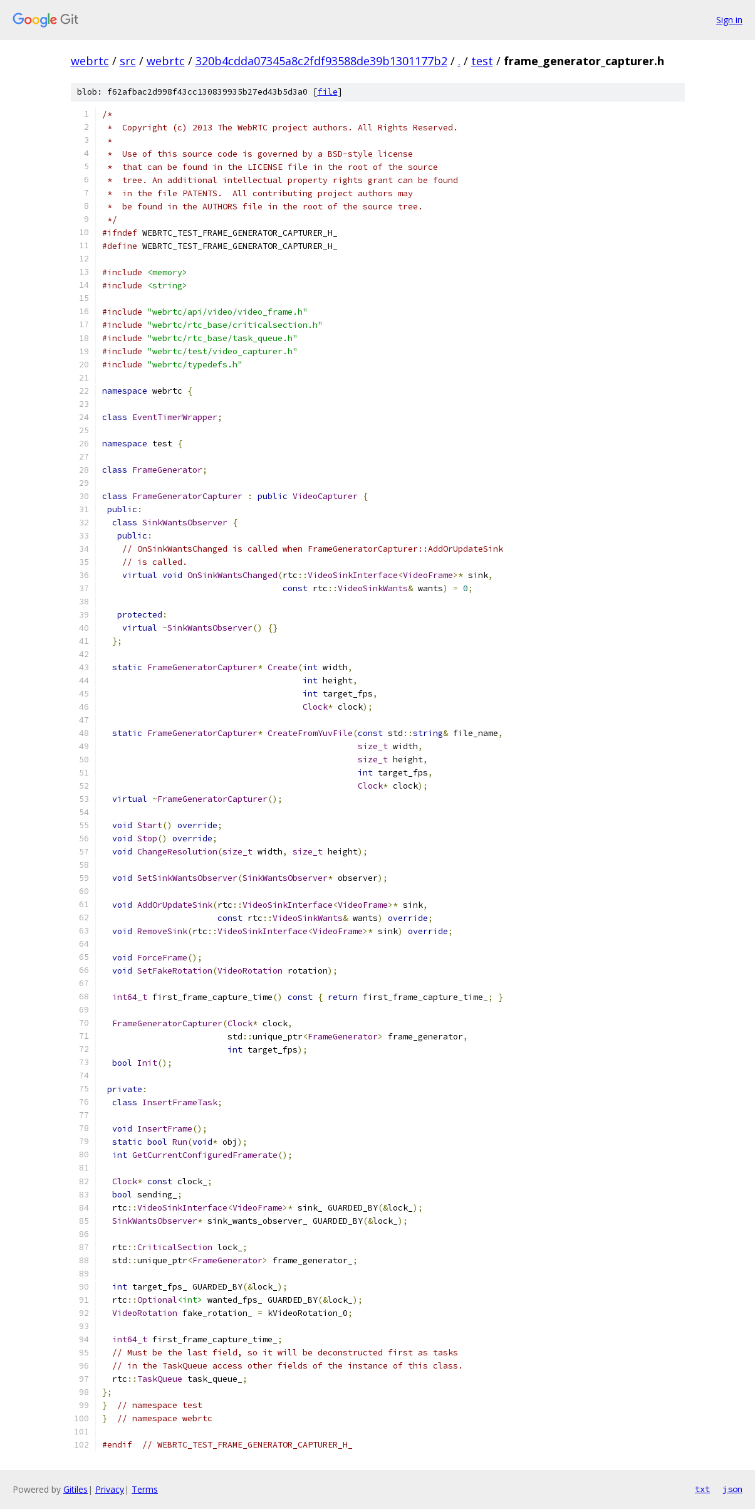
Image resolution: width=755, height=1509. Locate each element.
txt (702, 1489)
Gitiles (75, 1489)
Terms (145, 1489)
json (732, 1489)
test (482, 60)
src (128, 60)
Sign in (729, 20)
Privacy (109, 1489)
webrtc (90, 60)
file (328, 92)
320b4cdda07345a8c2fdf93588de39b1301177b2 (321, 60)
